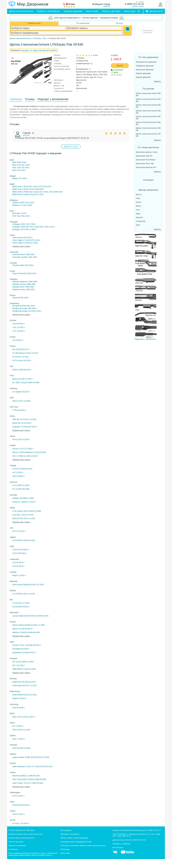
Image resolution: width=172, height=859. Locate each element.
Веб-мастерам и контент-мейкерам (74, 838)
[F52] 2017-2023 (30, 186)
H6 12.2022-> (18, 472)
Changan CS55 (18, 224)
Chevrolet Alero (18, 254)
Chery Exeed (17, 237)
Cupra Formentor (19, 273)
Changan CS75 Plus (20, 229)
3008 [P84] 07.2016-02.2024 (24, 669)
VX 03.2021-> (18, 340)
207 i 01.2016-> (18, 665)
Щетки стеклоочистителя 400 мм (148, 100)
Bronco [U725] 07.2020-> (22, 379)
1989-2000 (32, 282)
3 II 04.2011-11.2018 (20, 603)
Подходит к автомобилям (52, 99)
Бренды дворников (148, 190)
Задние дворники (143, 77)
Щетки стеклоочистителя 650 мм (148, 129)
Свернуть (157, 81)
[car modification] (67, 33)
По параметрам (83, 23)
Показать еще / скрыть (21, 246)
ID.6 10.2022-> (18, 796)
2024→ (25, 178)
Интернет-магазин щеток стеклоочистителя (25, 834)
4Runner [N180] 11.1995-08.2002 (26, 776)
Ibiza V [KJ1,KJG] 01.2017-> (24, 717)
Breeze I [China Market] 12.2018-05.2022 (29, 452)
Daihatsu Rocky (18, 289)
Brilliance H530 (18, 203)
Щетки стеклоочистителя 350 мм (148, 94)
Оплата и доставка (111, 11)
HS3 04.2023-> (18, 476)
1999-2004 (30, 254)
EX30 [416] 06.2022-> (21, 805)
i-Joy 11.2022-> (18, 327)
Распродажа (148, 180)
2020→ (33, 306)
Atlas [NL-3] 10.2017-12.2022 (24, 419)
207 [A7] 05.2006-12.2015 (23, 662)
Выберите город (101, 4)
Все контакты (118, 847)
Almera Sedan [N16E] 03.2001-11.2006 (28, 625)
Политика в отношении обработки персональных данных (83, 846)
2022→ (24, 170)
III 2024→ (34, 229)
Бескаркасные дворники (146, 62)
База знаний (92, 11)
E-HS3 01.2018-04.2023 (22, 469)
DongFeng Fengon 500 (21, 308)
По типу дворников (148, 57)
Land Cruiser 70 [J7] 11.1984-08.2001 (27, 783)
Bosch (138, 206)
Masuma (139, 217)
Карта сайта (65, 853)
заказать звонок (138, 6)
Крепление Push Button (146, 160)
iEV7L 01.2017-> (19, 531)
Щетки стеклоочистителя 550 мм (148, 117)
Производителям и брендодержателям (75, 842)
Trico (138, 210)
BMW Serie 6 (17, 192)
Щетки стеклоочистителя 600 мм (148, 123)
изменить (106, 6)
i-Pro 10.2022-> (18, 331)
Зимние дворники (143, 73)
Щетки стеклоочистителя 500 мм (148, 112)
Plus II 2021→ (50, 227)
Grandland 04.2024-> (21, 649)
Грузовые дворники (73, 11)
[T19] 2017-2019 (31, 243)
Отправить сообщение (121, 844)
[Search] (127, 29)
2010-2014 (29, 265)
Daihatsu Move (18, 287)
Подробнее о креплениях (145, 286)
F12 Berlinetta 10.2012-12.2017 (25, 353)
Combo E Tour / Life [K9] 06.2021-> (26, 645)
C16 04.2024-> (18, 566)
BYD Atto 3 (16, 213)
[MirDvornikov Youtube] (127, 853)
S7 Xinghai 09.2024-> (21, 392)
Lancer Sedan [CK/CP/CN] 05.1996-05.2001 (30, 616)
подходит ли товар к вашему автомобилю (39, 50)
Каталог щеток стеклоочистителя (21, 838)
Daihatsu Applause (20, 282)
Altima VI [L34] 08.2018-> (22, 629)
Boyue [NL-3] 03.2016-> (22, 423)
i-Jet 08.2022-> (18, 324)
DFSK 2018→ (36, 311)
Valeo (138, 214)
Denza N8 (16, 298)
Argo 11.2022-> (18, 739)
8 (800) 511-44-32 (134, 4)
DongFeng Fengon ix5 (21, 311)
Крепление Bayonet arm (146, 167)
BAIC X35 (16, 168)
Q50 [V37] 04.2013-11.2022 (23, 518)
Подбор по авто (34, 23)
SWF (138, 225)
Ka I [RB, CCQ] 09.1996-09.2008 (25, 382)
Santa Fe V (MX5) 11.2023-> (24, 502)
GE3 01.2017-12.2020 (21, 401)
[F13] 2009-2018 (56, 192)
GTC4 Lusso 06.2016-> (22, 360)
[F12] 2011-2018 (36, 194)
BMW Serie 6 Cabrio (20, 194)
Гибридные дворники (145, 66)
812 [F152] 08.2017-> (21, 349)
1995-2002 (29, 287)
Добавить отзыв (71, 147)
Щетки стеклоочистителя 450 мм (148, 106)
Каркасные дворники (145, 69)
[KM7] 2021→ (32, 273)
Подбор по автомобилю (48, 11)
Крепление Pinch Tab (145, 163)
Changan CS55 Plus (20, 227)
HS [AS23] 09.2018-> (21, 607)
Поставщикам (65, 830)
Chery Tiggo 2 (18, 240)
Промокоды (65, 849)
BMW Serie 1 (17, 186)
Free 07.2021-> (18, 814)
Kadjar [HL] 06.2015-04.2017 (24, 682)
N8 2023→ (25, 298)
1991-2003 (32, 257)
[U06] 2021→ (40, 189)
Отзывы (30, 99)
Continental (140, 221)
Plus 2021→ (26, 216)
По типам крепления (148, 147)
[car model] (95, 28)
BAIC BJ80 (16, 162)
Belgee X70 (17, 178)
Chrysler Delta (18, 265)
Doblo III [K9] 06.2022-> (22, 370)
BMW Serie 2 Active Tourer (23, 189)
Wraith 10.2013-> (19, 698)
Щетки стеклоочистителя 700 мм (148, 135)
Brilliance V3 (17, 205)
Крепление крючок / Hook (146, 152)
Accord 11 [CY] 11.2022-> (23, 449)
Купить (120, 65)
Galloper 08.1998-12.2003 (23, 498)
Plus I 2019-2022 (37, 227)
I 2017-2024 (30, 224)
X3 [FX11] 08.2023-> (20, 550)
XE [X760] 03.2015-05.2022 (23, 540)
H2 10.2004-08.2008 (20, 489)
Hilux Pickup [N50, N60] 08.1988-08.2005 (29, 779)
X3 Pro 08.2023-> (19, 553)
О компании (13, 849)
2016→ (25, 162)
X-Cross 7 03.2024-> (20, 823)
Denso (138, 202)
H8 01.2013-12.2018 (20, 439)
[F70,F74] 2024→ (46, 186)
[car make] (39, 28)
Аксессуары (129, 11)
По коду (119, 23)
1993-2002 (30, 289)
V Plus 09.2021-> (19, 410)
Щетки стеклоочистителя (21, 11)
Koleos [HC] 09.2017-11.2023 (24, 685)
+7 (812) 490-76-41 (123, 836)
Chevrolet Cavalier (19, 257)
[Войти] (160, 4)
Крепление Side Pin (144, 156)
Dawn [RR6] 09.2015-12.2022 (24, 695)
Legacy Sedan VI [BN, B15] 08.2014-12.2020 (30, 757)
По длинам (148, 88)
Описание (16, 99)
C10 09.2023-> (18, 562)
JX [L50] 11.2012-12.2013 (23, 515)
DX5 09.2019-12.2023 (21, 748)
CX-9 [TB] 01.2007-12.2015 (23, 594)
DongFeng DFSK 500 (21, 306)
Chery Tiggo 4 (18, 243)
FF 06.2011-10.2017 (20, 357)
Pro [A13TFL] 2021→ (33, 240)
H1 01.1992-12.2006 (20, 485)
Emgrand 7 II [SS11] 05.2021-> (25, 427)
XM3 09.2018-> (18, 708)
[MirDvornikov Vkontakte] (115, 853)
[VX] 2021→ (29, 237)
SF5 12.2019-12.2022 (21, 730)
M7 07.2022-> (18, 726)
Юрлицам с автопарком (69, 834)
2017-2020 (25, 165)
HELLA (139, 194)
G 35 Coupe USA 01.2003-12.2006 (26, 511)
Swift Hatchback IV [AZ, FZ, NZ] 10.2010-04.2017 (32, 766)
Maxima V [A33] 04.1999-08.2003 (26, 632)
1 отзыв (94, 55)
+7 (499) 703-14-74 (153, 830)
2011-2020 (29, 203)
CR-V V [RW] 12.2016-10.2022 (25, 456)
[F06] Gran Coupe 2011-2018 (36, 192)
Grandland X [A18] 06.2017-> (24, 652)
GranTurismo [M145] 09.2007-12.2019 (28, 584)
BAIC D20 (16, 165)
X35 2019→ (26, 168)
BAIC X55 (16, 170)
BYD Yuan (16, 216)
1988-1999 (30, 284)
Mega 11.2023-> (19, 575)
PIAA (138, 198)
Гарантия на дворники (17, 846)
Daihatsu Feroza (19, 284)
